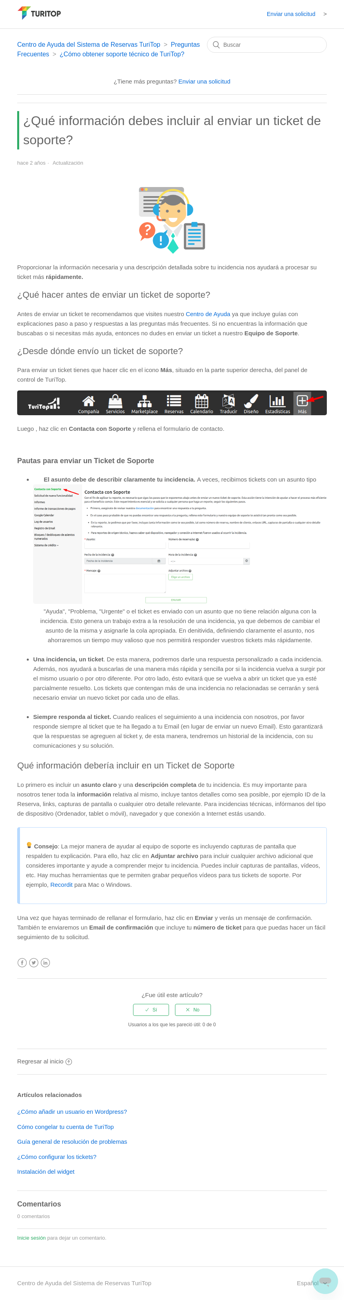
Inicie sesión (31, 1238)
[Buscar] (267, 45)
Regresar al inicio (44, 1061)
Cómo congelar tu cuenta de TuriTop (65, 1126)
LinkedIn (45, 963)
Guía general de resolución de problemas (72, 1141)
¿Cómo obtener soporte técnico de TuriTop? (122, 54)
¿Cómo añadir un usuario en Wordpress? (72, 1111)
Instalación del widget (45, 1171)
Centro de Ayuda (208, 314)
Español (308, 1283)
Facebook (22, 963)
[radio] (151, 1010)
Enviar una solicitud (291, 14)
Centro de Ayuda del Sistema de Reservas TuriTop (88, 44)
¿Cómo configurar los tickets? (56, 1156)
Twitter (34, 963)
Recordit (61, 884)
